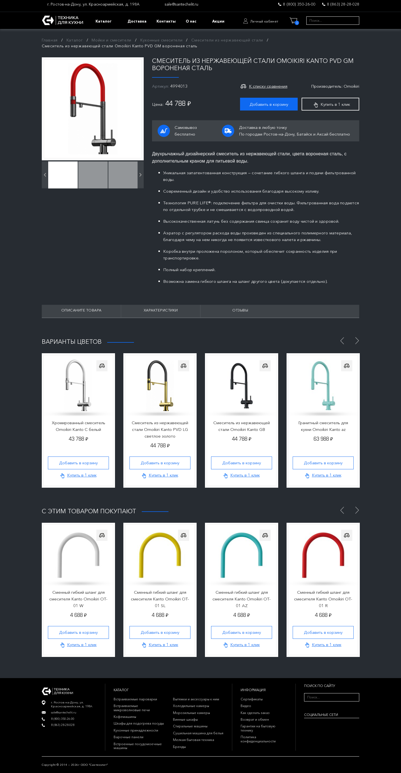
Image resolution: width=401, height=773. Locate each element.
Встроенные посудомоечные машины (138, 746)
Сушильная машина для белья (198, 733)
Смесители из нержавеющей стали (227, 40)
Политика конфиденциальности (258, 739)
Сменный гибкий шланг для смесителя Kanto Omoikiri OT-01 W (78, 599)
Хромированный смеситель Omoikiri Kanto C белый (78, 426)
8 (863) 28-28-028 (343, 4)
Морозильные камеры (191, 713)
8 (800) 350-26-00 (299, 4)
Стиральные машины (190, 726)
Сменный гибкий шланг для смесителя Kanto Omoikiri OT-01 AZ (241, 599)
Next (357, 341)
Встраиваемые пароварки (135, 699)
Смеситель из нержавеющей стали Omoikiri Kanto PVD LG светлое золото (160, 429)
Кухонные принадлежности (136, 730)
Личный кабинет (264, 21)
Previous (342, 341)
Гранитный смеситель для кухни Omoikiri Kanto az (323, 426)
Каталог (75, 40)
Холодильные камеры (191, 706)
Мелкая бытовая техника (193, 740)
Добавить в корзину (269, 104)
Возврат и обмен (255, 719)
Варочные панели (128, 737)
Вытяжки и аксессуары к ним (196, 699)
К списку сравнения (268, 86)
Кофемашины (125, 717)
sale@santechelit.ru (181, 4)
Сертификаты (252, 699)
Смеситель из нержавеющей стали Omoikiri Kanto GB (241, 426)
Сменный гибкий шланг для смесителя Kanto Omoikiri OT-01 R (323, 599)
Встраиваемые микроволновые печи (132, 708)
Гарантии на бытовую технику (258, 728)
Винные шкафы (185, 719)
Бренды (179, 747)
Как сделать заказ (255, 713)
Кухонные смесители (161, 40)
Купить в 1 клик (332, 104)
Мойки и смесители (111, 40)
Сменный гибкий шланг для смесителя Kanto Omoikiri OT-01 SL (160, 599)
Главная (50, 40)
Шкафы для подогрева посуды (139, 723)
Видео (246, 706)
